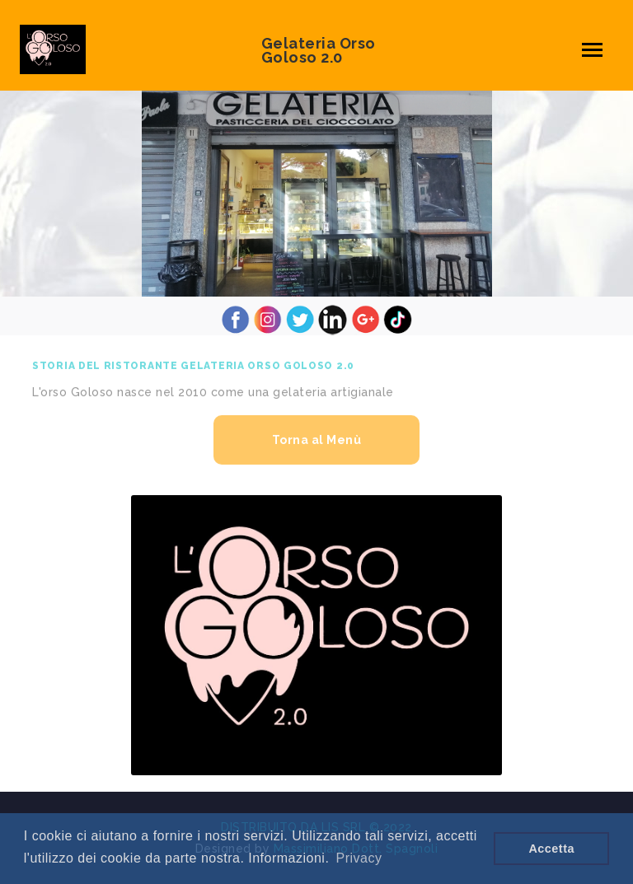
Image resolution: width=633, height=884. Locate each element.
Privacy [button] (359, 858)
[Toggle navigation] (592, 49)
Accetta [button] (551, 848)
